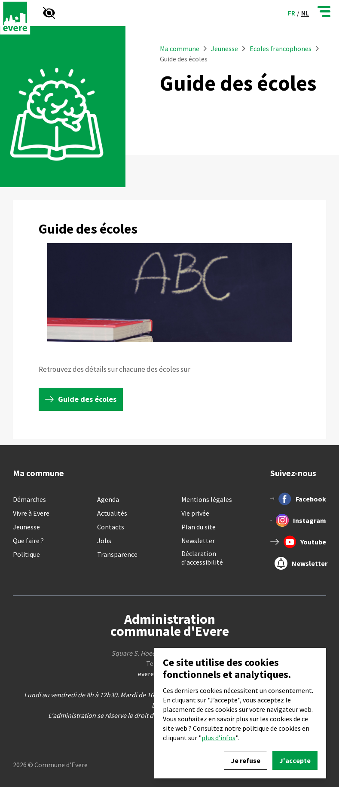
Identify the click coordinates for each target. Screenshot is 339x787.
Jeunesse (225, 48)
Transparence (117, 554)
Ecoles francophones (281, 48)
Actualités (112, 513)
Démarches (29, 499)
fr (291, 12)
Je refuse (245, 760)
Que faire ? (28, 540)
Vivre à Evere (31, 513)
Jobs (104, 540)
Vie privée (195, 513)
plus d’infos (218, 737)
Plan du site (198, 527)
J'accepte (295, 760)
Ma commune (179, 48)
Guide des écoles (87, 399)
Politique (26, 554)
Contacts (110, 527)
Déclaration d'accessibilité (202, 557)
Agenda (108, 499)
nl (305, 13)
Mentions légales (206, 499)
